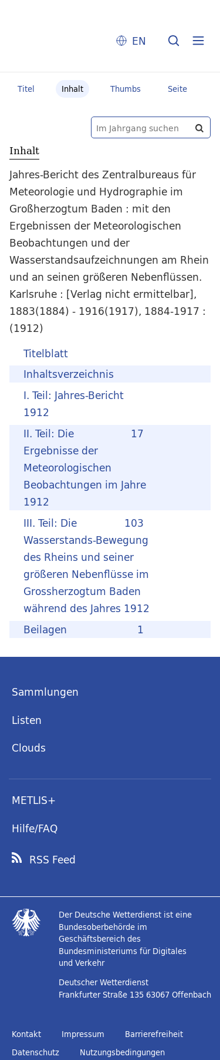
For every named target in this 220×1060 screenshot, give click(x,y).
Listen (27, 720)
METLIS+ (34, 800)
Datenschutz (35, 1052)
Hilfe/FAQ (34, 828)
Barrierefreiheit (154, 1034)
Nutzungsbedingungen (122, 1052)
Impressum (83, 1034)
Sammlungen (45, 691)
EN (139, 40)
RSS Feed (52, 860)
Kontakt (26, 1034)
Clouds (29, 747)
